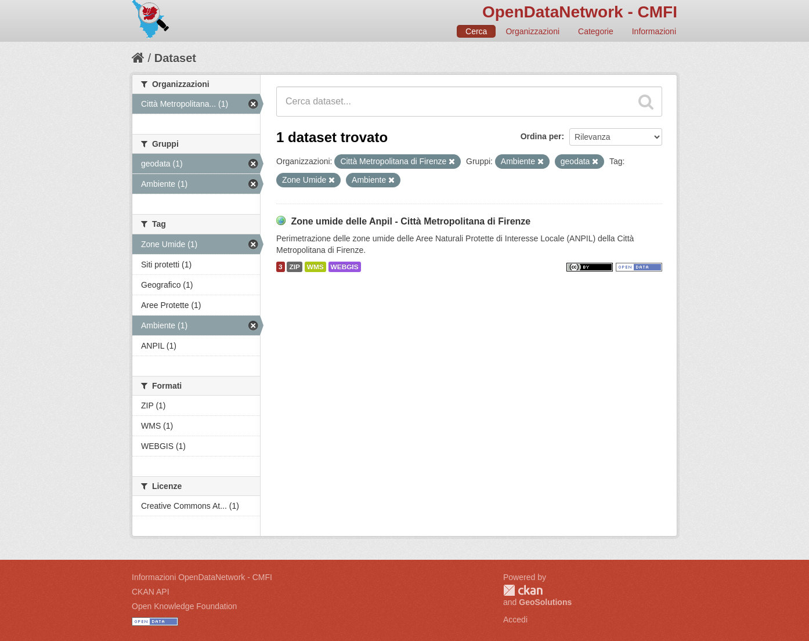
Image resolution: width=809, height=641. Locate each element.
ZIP (294, 267)
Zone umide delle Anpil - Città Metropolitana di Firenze (410, 221)
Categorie (595, 31)
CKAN (523, 590)
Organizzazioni (532, 31)
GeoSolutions (545, 602)
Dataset (175, 58)
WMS (315, 267)
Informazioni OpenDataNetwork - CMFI (202, 577)
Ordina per (541, 136)
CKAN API (150, 591)
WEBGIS (345, 267)
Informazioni (654, 31)
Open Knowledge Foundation (184, 606)
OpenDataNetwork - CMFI (579, 12)
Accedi (515, 619)
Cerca (476, 31)
